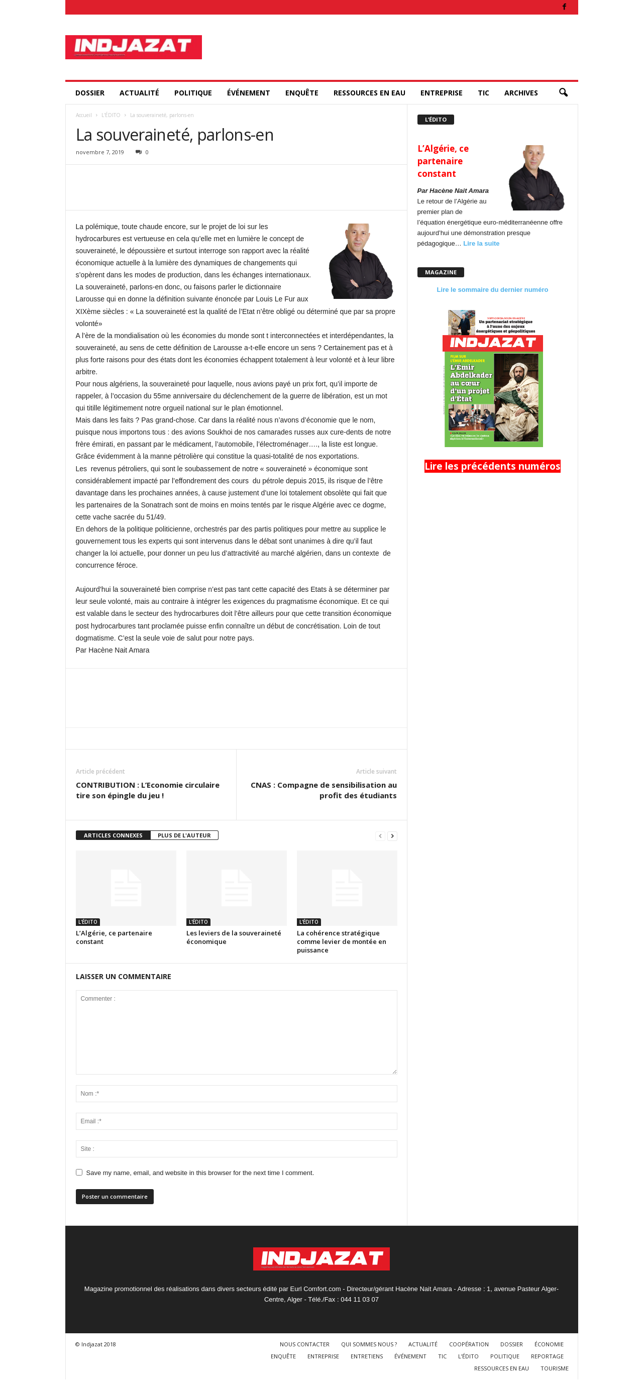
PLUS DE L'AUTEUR (184, 835)
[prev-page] (380, 835)
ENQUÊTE (301, 92)
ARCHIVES (521, 92)
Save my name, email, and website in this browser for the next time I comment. (200, 1173)
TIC (483, 92)
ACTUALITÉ (139, 92)
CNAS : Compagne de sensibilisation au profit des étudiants (324, 790)
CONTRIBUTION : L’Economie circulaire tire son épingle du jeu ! (148, 790)
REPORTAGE (547, 1356)
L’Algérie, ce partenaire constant (114, 937)
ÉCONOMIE (549, 1344)
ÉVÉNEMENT (248, 92)
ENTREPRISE (441, 92)
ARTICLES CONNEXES (113, 835)
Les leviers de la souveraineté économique (233, 937)
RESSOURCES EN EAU (369, 92)
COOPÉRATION (469, 1344)
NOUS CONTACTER (305, 1344)
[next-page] (392, 835)
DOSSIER (89, 92)
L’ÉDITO (468, 1356)
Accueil (84, 115)
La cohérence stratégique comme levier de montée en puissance (341, 941)
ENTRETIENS (367, 1356)
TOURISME (555, 1368)
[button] (563, 93)
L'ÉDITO (111, 115)
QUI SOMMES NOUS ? (369, 1344)
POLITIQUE (193, 92)
